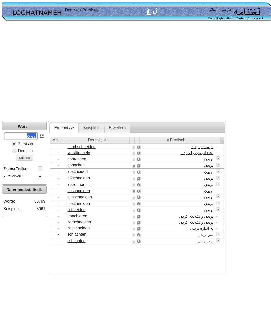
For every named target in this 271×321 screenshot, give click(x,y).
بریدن (208, 159)
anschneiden (78, 191)
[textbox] (21, 135)
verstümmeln (78, 153)
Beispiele (91, 128)
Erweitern (117, 128)
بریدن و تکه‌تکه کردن (196, 216)
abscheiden (77, 171)
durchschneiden (81, 147)
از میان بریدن (202, 147)
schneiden (76, 210)
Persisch (25, 144)
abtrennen (76, 184)
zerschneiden (79, 222)
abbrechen (76, 159)
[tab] (64, 128)
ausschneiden (79, 197)
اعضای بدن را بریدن (197, 153)
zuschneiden (78, 228)
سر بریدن (205, 234)
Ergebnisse (64, 128)
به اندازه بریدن (201, 228)
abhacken (75, 165)
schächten (76, 241)
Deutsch (25, 151)
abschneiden (78, 178)
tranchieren (77, 216)
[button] (42, 135)
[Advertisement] (46, 72)
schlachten (76, 234)
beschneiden (78, 203)
